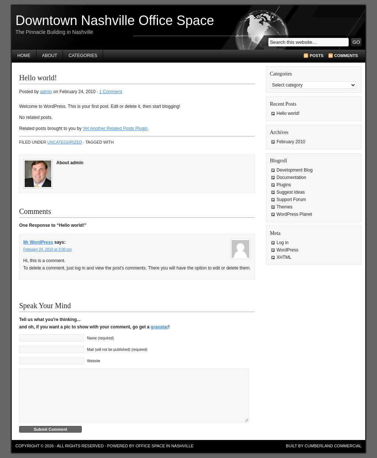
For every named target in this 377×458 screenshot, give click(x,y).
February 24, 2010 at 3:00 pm (47, 249)
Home (24, 55)
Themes (284, 206)
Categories (82, 55)
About (49, 55)
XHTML (284, 257)
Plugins (283, 184)
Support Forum (291, 199)
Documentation (291, 177)
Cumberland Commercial (333, 446)
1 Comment (110, 91)
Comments (346, 55)
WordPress (287, 250)
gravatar (159, 327)
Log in (282, 242)
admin (46, 91)
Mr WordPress (38, 242)
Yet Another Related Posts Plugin (115, 128)
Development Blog (294, 170)
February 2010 (290, 141)
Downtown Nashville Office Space (114, 20)
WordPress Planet (294, 214)
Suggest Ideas (290, 192)
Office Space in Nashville (164, 446)
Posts (316, 55)
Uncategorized (64, 142)
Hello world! (288, 113)
